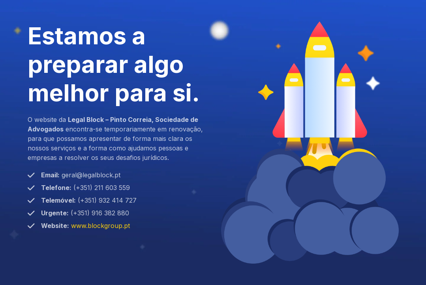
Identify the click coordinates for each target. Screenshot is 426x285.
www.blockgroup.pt (100, 226)
